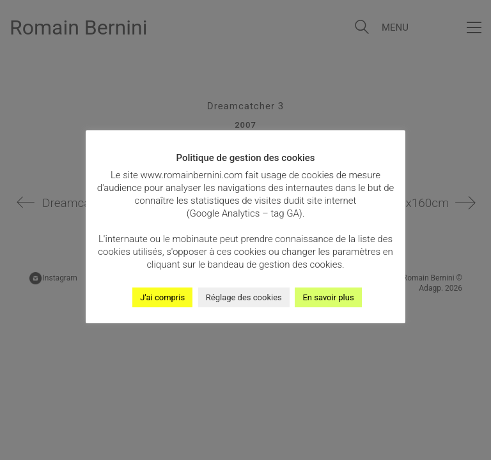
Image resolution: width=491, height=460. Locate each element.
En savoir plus (328, 297)
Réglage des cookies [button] (244, 297)
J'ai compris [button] (162, 297)
